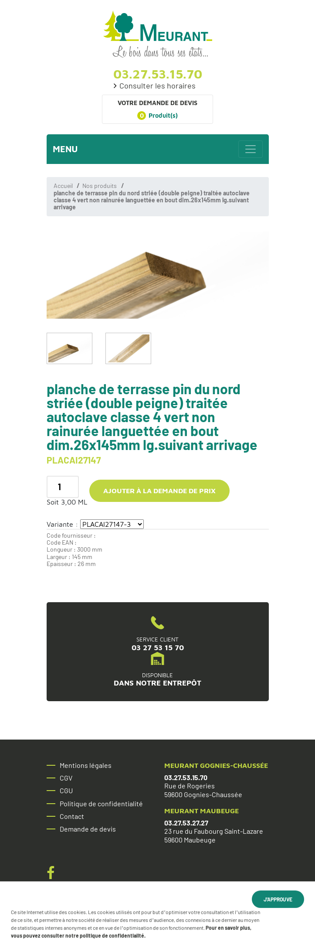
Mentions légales (86, 765)
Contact (72, 816)
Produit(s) (157, 115)
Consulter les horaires (157, 85)
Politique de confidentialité (101, 803)
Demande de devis (88, 828)
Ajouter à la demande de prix (159, 490)
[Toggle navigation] (250, 149)
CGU (66, 790)
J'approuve (278, 900)
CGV (66, 777)
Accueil (63, 185)
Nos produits (99, 185)
